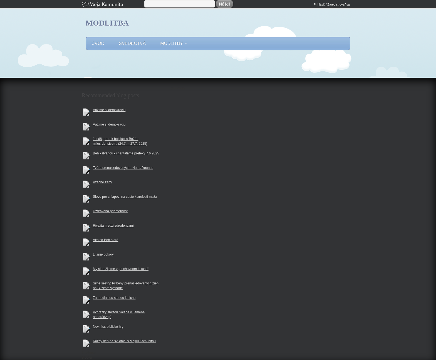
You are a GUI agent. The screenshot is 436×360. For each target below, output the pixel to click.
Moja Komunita (112, 5)
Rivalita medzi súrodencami (113, 226)
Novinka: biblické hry (108, 327)
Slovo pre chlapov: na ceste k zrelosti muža (125, 197)
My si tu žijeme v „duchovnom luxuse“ (120, 269)
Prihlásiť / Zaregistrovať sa (332, 4)
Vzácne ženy (102, 182)
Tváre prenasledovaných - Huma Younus (123, 168)
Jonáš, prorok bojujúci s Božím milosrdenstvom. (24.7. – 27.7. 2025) (120, 141)
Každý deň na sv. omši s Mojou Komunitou (124, 341)
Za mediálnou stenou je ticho (114, 298)
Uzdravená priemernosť (110, 211)
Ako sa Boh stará (105, 240)
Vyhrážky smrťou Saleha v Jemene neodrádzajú (119, 314)
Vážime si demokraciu (109, 110)
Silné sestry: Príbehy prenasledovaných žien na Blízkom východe (125, 285)
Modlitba (107, 23)
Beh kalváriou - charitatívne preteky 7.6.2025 (126, 153)
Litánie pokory (103, 254)
